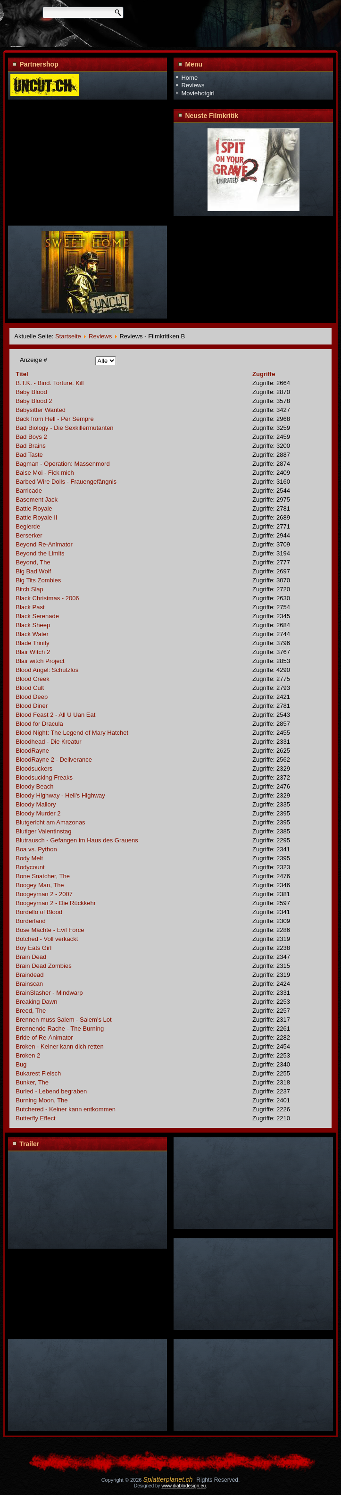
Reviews (192, 85)
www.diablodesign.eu (183, 1485)
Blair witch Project (40, 660)
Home (189, 77)
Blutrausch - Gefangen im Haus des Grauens (77, 840)
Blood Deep (32, 696)
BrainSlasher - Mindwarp (49, 992)
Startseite (68, 336)
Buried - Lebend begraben (51, 1091)
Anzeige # (33, 359)
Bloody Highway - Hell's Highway (60, 795)
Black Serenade (37, 616)
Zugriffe (263, 374)
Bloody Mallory (36, 804)
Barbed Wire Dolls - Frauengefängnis (66, 481)
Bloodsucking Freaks (44, 777)
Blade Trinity (33, 643)
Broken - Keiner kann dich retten (59, 1046)
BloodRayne (32, 750)
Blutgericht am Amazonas (50, 822)
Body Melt (29, 858)
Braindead (29, 974)
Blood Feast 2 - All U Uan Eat (55, 714)
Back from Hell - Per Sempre (54, 418)
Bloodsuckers (34, 768)
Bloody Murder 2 (38, 813)
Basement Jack (37, 499)
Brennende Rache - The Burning (60, 1028)
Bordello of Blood (39, 911)
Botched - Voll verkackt (47, 938)
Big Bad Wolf (33, 571)
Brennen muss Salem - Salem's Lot (63, 1019)
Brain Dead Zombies (44, 965)
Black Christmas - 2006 (47, 598)
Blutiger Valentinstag (43, 831)
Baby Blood (31, 391)
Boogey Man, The (40, 885)
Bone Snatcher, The (43, 876)
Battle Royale (34, 508)
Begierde (28, 526)
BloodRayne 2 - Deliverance (54, 759)
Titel (22, 374)
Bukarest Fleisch (38, 1073)
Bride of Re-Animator (44, 1037)
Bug (21, 1064)
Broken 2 (28, 1055)
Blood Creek (33, 678)
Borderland (31, 920)
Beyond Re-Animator (44, 544)
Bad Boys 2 (31, 436)
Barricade (29, 490)
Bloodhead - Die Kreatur (48, 741)
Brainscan (29, 983)
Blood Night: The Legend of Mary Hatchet (72, 732)
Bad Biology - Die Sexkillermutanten (64, 427)
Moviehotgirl (197, 93)
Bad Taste (29, 454)
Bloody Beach (34, 786)
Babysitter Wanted (41, 409)
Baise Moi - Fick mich (45, 472)
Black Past (30, 607)
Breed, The (31, 1010)
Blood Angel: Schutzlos (47, 669)
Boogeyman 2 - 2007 (44, 894)
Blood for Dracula (39, 723)
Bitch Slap (29, 589)
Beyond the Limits (40, 553)
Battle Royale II (36, 517)
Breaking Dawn (36, 1001)
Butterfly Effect (35, 1118)
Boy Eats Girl (33, 947)
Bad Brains (31, 445)
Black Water (32, 634)
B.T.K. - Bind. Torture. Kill (49, 382)
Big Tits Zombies (38, 580)
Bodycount (30, 867)
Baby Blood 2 (34, 400)
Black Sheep (33, 625)
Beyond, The (33, 562)
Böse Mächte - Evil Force (50, 929)
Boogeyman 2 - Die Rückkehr (56, 903)
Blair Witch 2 (33, 651)
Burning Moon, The (41, 1100)
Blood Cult (30, 687)
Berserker (29, 535)
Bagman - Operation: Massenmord (62, 463)
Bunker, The (32, 1082)
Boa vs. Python (36, 849)
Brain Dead (31, 956)
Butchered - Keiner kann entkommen (66, 1109)
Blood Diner (32, 705)
